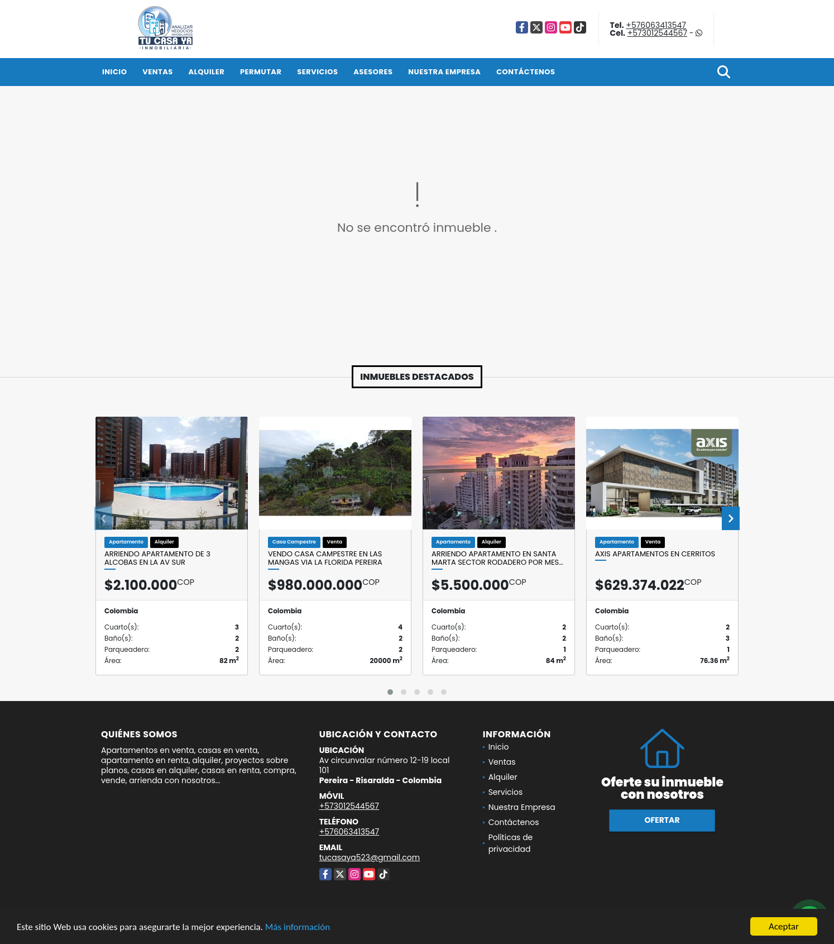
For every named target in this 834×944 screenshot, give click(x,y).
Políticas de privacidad (510, 843)
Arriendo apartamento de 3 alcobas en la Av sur (157, 558)
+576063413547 (656, 25)
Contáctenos (525, 71)
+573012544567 (657, 33)
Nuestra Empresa (444, 71)
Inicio (114, 71)
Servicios (317, 71)
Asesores (372, 71)
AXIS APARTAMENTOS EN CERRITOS (655, 554)
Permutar (260, 71)
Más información (297, 927)
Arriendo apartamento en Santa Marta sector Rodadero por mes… (497, 558)
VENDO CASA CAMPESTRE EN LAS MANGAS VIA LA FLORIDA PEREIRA (325, 558)
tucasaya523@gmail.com (369, 857)
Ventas (157, 71)
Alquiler (206, 71)
